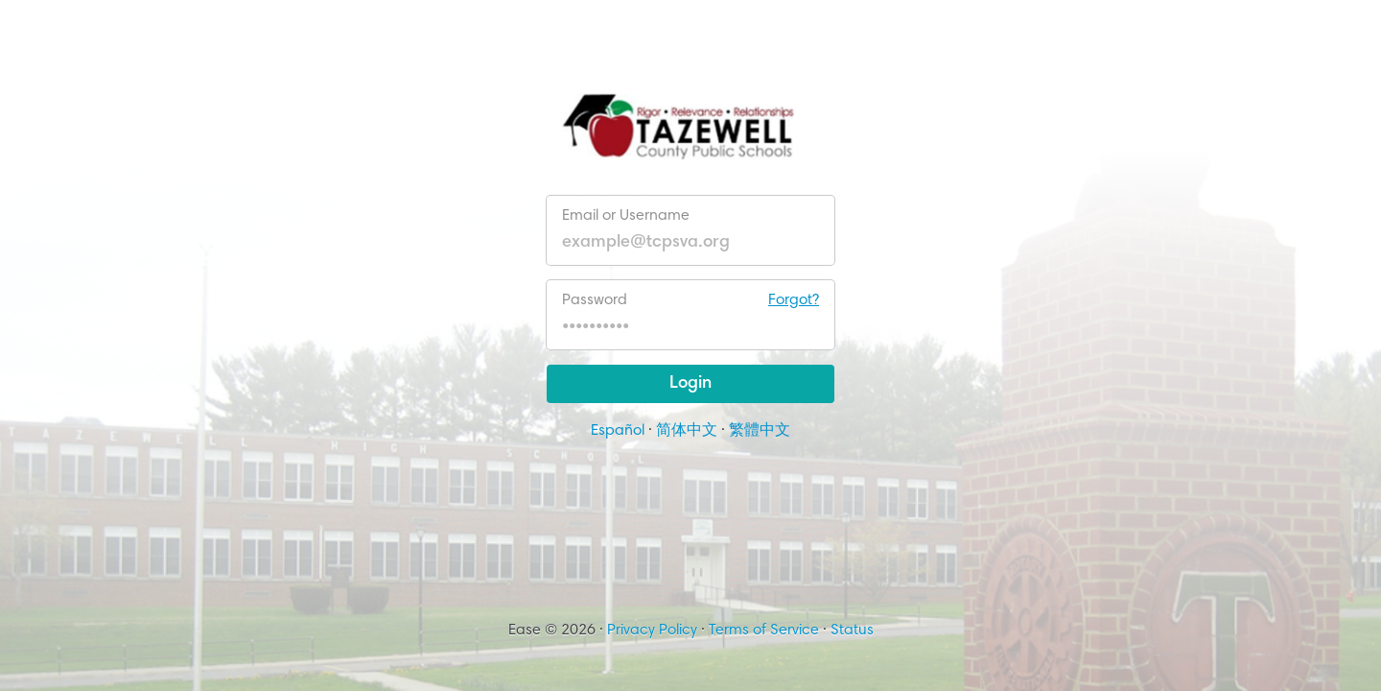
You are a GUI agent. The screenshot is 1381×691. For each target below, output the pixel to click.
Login (690, 384)
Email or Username (626, 216)
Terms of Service (764, 630)
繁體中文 (759, 431)
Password (690, 300)
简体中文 (686, 431)
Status (852, 630)
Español (617, 431)
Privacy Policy (652, 630)
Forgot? (793, 300)
